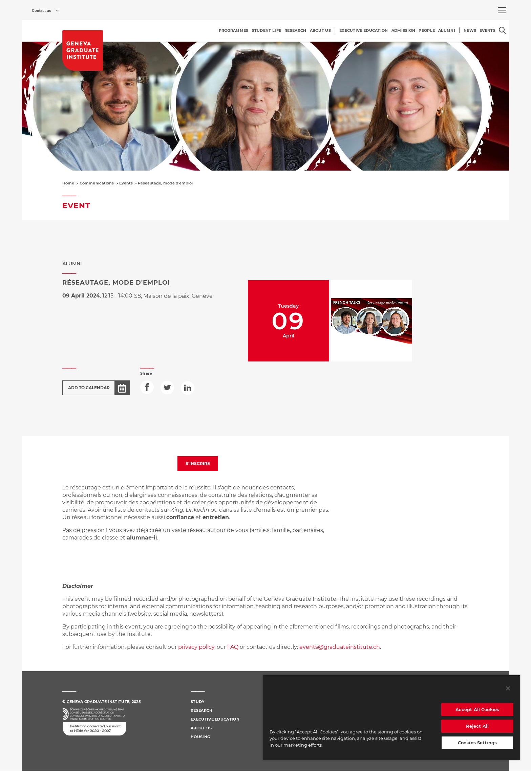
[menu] (502, 10)
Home (68, 183)
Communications (97, 183)
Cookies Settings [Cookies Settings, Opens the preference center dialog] (477, 742)
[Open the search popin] (502, 30)
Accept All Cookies (477, 709)
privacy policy (196, 647)
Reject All (477, 726)
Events (126, 183)
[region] (391, 717)
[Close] (508, 688)
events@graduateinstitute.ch (339, 647)
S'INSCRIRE (198, 463)
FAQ (233, 647)
